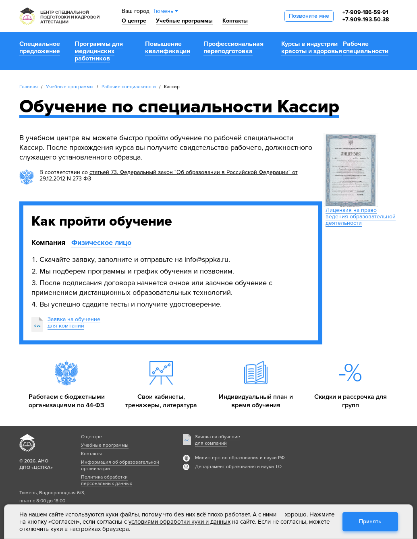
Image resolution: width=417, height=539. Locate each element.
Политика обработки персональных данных (106, 480)
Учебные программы (184, 20)
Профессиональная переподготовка (233, 47)
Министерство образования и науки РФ (240, 458)
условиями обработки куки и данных (179, 521)
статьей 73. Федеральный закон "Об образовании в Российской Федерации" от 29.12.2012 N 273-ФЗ (168, 175)
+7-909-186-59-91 (365, 12)
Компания (48, 242)
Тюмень (163, 11)
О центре (134, 20)
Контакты (235, 20)
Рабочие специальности (365, 47)
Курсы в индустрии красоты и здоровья (311, 47)
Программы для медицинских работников (99, 51)
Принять (370, 521)
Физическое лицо (101, 242)
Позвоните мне (309, 15)
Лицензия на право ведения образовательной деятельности (361, 216)
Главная (28, 87)
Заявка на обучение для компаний (217, 440)
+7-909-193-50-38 (365, 19)
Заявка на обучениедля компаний (74, 322)
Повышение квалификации (167, 47)
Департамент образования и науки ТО (238, 467)
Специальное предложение (39, 47)
